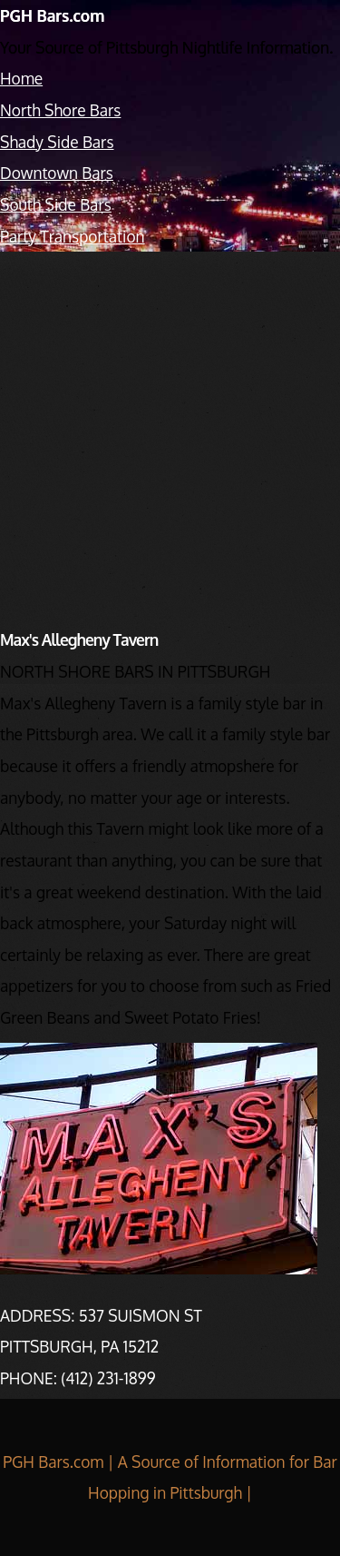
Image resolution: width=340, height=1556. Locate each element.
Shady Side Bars (57, 142)
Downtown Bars (56, 173)
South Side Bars (56, 204)
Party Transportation (72, 236)
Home (21, 78)
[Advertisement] (170, 426)
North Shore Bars (60, 110)
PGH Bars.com (52, 15)
